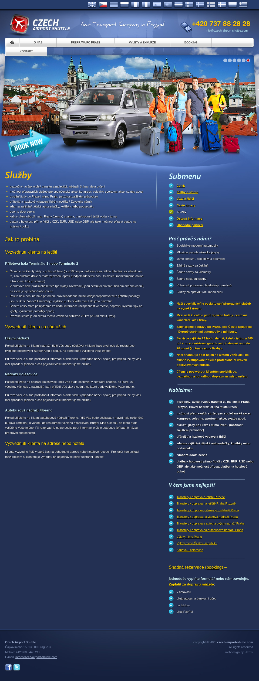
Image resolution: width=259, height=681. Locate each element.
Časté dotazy (186, 205)
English (92, 4)
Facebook (8, 667)
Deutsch (113, 4)
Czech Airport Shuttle (39, 24)
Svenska (200, 4)
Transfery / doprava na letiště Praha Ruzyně (206, 503)
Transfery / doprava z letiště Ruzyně (201, 497)
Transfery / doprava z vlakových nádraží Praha (208, 510)
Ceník (181, 185)
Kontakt (26, 51)
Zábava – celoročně (190, 549)
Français (135, 4)
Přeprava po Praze (85, 42)
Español (157, 4)
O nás (38, 42)
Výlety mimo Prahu (189, 536)
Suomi (211, 4)
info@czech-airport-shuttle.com (227, 30)
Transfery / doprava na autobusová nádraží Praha (210, 530)
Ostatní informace (189, 218)
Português (167, 4)
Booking (190, 42)
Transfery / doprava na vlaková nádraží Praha (207, 516)
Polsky (232, 4)
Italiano (146, 4)
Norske (189, 4)
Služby (181, 211)
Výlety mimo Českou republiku (197, 543)
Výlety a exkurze (142, 42)
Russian (124, 4)
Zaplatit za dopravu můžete (191, 584)
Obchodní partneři (190, 225)
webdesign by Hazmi (239, 652)
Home (12, 42)
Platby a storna (187, 192)
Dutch (178, 4)
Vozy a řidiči (185, 198)
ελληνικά (243, 4)
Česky (103, 4)
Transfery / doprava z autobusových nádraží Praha (210, 523)
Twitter (16, 667)
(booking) (214, 567)
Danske (221, 4)
